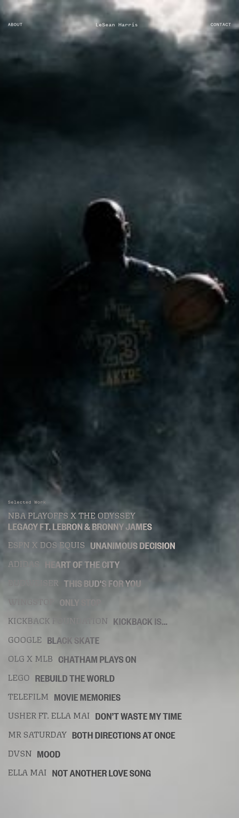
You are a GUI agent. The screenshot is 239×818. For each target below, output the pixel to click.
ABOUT (15, 24)
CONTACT (221, 24)
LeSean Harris (116, 24)
